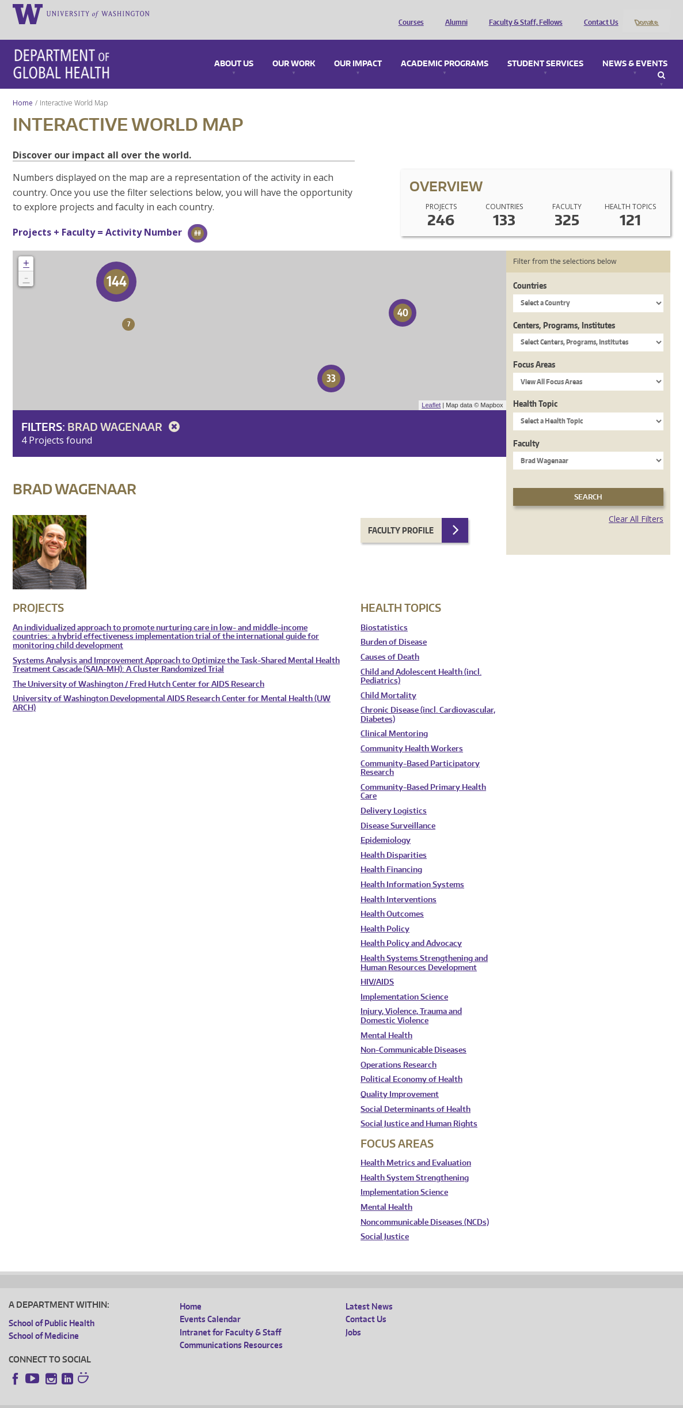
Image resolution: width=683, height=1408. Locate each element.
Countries (530, 270)
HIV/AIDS (377, 967)
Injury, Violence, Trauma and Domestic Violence (411, 1001)
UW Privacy (161, 1399)
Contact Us (598, 13)
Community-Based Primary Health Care (423, 776)
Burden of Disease (394, 627)
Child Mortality (388, 680)
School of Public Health (51, 1307)
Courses (408, 13)
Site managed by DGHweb (276, 1399)
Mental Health (386, 1020)
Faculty (526, 428)
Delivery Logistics (394, 795)
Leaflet (431, 390)
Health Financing (391, 854)
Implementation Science (404, 981)
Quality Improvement (400, 1078)
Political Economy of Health (411, 1064)
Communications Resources (231, 1329)
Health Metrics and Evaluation (416, 1148)
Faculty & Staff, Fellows (523, 13)
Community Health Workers (412, 733)
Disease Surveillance (398, 810)
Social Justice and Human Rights (419, 1108)
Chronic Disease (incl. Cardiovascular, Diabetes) (428, 700)
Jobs (353, 1317)
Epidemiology (386, 825)
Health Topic (535, 388)
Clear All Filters (636, 503)
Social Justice (385, 1221)
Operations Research (399, 1049)
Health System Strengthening (415, 1162)
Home (23, 87)
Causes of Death (390, 641)
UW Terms (208, 1399)
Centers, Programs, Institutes (564, 310)
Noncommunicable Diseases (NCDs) (425, 1206)
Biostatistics (384, 612)
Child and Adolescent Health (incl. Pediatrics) (421, 661)
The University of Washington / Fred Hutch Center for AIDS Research (138, 668)
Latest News (369, 1291)
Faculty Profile (401, 515)
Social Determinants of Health (415, 1093)
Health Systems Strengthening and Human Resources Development (424, 947)
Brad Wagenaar (125, 411)
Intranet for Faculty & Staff (230, 1317)
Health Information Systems (412, 869)
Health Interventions (399, 884)
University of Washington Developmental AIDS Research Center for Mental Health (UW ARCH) (172, 688)
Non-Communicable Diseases (413, 1035)
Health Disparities (394, 839)
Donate (646, 13)
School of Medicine (44, 1321)
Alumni (453, 13)
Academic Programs (444, 48)
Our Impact (358, 48)
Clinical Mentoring (394, 718)
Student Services (545, 48)
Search (661, 60)
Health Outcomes (392, 899)
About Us (233, 48)
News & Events (634, 48)
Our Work (293, 48)
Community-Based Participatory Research (420, 753)
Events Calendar (210, 1304)
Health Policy (385, 913)
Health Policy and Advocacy (411, 928)
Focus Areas (534, 349)
